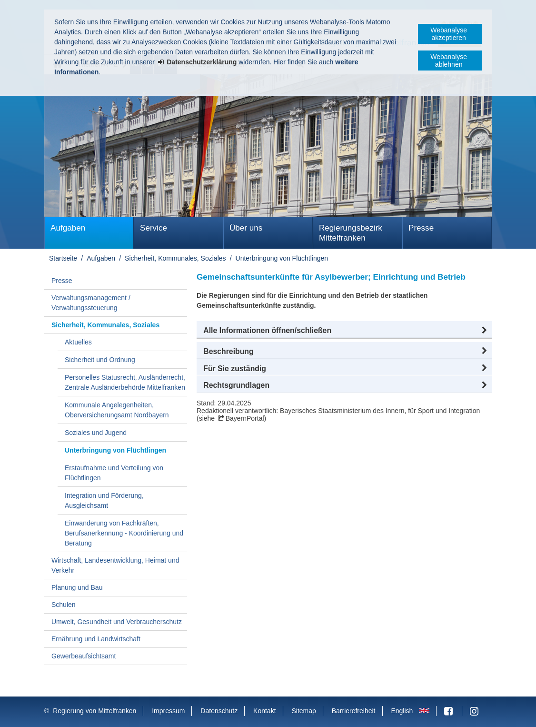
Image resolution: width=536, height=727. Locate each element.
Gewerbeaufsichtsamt (83, 656)
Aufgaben (67, 227)
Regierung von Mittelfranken (94, 711)
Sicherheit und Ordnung (100, 360)
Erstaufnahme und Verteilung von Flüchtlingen (114, 473)
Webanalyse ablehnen (448, 60)
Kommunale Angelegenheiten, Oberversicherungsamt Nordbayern (117, 410)
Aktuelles (78, 342)
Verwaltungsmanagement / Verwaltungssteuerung (90, 303)
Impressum (168, 711)
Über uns (245, 227)
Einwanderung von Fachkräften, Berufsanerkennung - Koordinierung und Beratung (124, 533)
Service (153, 227)
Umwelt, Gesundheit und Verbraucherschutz (116, 622)
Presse (421, 227)
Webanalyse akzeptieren (448, 33)
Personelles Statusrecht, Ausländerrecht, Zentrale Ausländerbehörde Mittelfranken (125, 382)
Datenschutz (219, 711)
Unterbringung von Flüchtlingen (282, 258)
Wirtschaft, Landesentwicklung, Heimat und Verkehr (115, 565)
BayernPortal (245, 418)
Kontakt (264, 711)
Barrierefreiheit (354, 711)
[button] (344, 330)
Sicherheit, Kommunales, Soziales (175, 258)
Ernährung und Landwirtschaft (95, 639)
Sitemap (303, 711)
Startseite (63, 258)
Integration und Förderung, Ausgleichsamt (104, 500)
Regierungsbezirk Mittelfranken (350, 232)
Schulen (63, 604)
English (402, 711)
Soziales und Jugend (96, 432)
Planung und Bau (76, 587)
